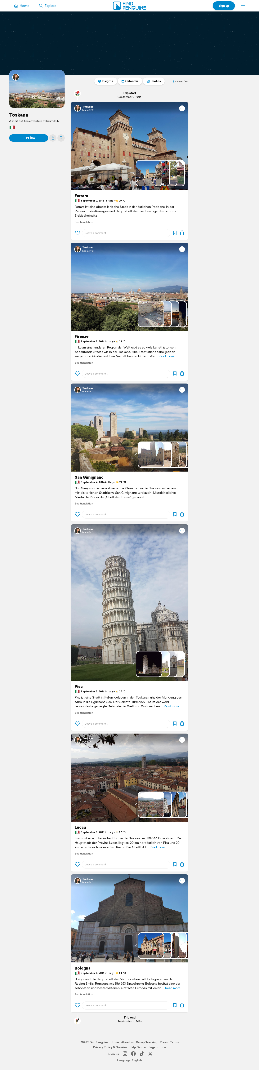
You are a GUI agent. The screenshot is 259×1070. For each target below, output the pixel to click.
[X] (150, 1054)
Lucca (80, 827)
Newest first (180, 81)
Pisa (79, 686)
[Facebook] (133, 1054)
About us (127, 1042)
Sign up (223, 6)
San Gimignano (89, 477)
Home (115, 1042)
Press (164, 1042)
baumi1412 (87, 110)
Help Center (138, 1047)
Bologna (83, 968)
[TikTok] (142, 1054)
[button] (243, 5)
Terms (174, 1042)
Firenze (81, 336)
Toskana (18, 115)
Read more (166, 356)
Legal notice (157, 1047)
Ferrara (81, 195)
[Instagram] (125, 1054)
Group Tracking (147, 1042)
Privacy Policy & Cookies (110, 1047)
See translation (84, 222)
